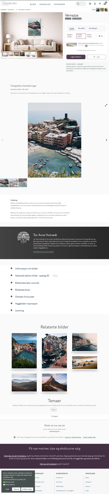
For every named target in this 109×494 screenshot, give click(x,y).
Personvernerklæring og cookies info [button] (14, 479)
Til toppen (54, 416)
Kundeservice (62, 473)
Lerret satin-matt (39, 482)
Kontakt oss (59, 477)
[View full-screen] (106, 105)
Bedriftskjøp (59, 486)
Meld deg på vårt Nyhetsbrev (15, 456)
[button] (4, 482)
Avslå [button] (7, 489)
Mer (101, 36)
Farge (87, 490)
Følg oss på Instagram (48, 464)
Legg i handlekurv (76, 57)
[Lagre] (96, 57)
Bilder (33, 4)
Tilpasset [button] (16, 489)
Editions (88, 486)
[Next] (106, 140)
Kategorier (4, 9)
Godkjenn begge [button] (27, 489)
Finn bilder (90, 473)
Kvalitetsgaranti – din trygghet (65, 490)
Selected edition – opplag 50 (74, 64)
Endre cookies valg (89, 437)
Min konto (59, 482)
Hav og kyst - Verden (24, 9)
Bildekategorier (54, 431)
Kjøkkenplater (38, 490)
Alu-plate (36, 477)
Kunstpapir (37, 486)
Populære (11, 9)
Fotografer (59, 4)
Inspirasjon (44, 4)
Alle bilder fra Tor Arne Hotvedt (43, 252)
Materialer (38, 473)
